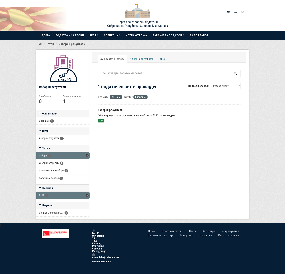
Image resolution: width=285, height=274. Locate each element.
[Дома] (40, 44)
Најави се (206, 235)
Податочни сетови (69, 35)
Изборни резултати (72, 44)
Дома (46, 35)
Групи (50, 44)
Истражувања (136, 35)
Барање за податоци (168, 35)
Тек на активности (142, 58)
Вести (93, 35)
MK (228, 12)
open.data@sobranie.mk (93, 256)
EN (242, 12)
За (163, 58)
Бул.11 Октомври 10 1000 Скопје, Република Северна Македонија (93, 240)
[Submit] (235, 73)
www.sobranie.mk (93, 261)
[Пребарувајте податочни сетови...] (164, 73)
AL (235, 12)
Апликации (112, 35)
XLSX (101, 121)
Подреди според (198, 85)
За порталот (199, 35)
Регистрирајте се (228, 235)
